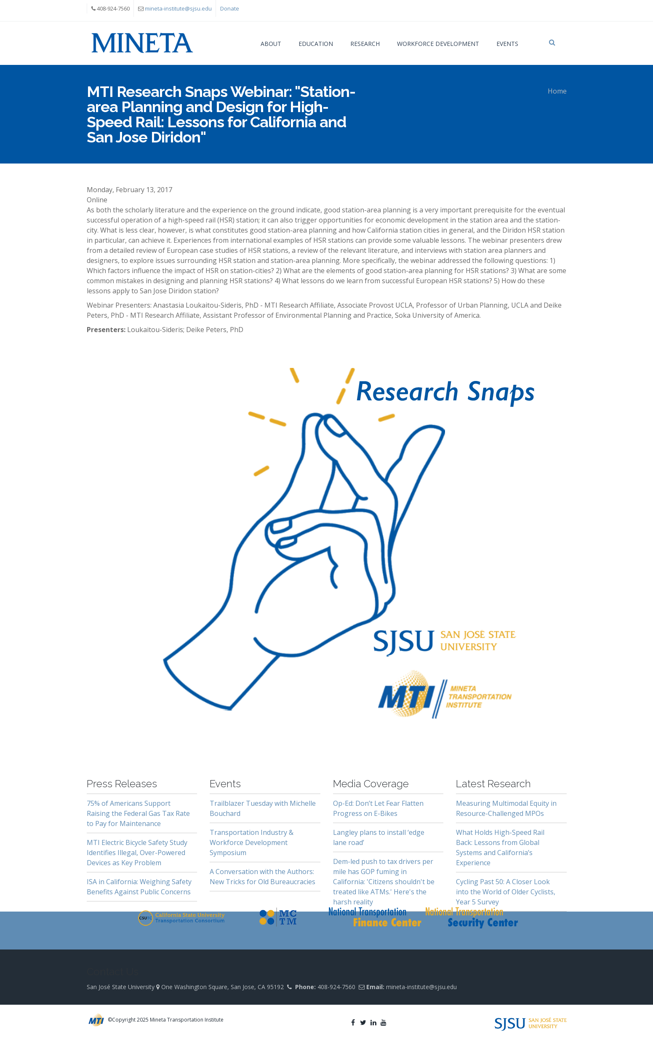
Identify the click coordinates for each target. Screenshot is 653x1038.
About (271, 44)
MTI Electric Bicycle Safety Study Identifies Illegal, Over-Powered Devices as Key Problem (137, 852)
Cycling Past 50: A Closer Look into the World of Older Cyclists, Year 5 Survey (505, 892)
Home (557, 91)
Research (365, 44)
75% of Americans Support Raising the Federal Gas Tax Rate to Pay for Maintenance (138, 813)
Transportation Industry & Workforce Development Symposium (251, 842)
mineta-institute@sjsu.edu (178, 8)
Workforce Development (438, 44)
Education (316, 44)
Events (507, 44)
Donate (229, 8)
